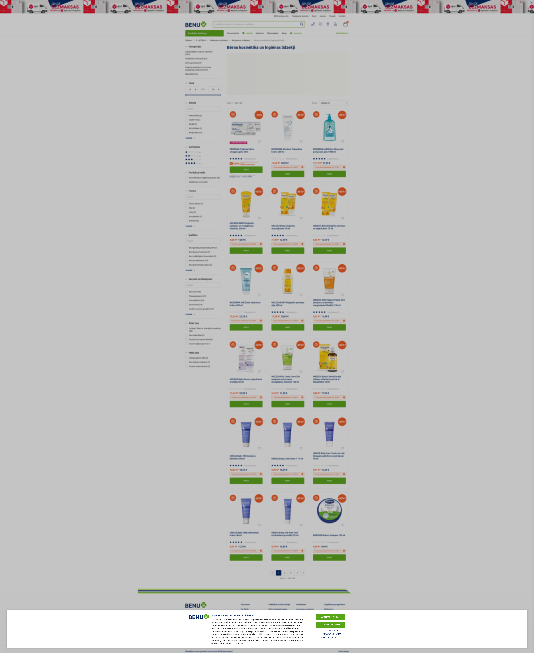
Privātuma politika (332, 634)
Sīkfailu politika (332, 631)
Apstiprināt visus (330, 617)
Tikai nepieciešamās (330, 625)
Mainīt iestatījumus (330, 637)
